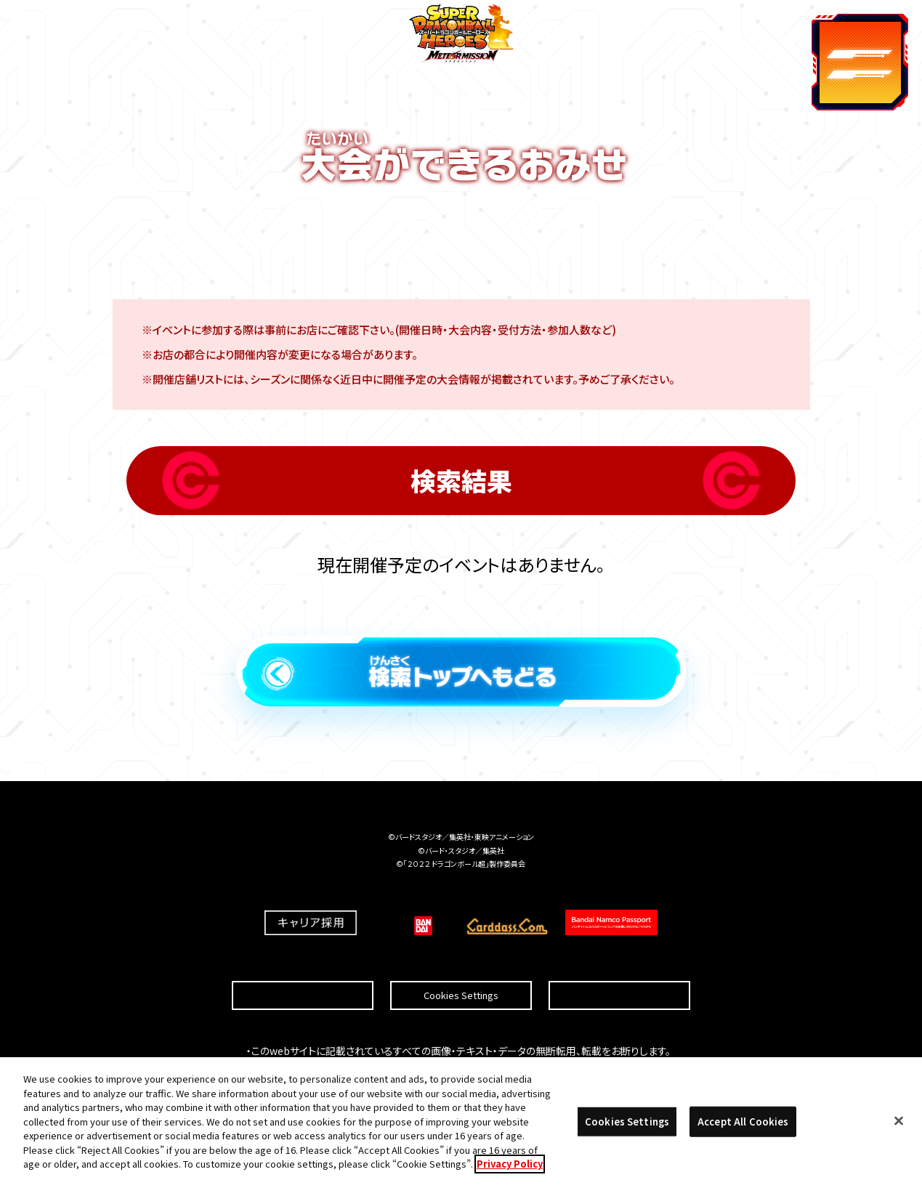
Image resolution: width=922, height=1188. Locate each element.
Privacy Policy (510, 1166)
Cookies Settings (461, 962)
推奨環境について (302, 962)
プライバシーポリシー (619, 962)
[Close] (899, 1123)
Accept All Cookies (742, 1124)
